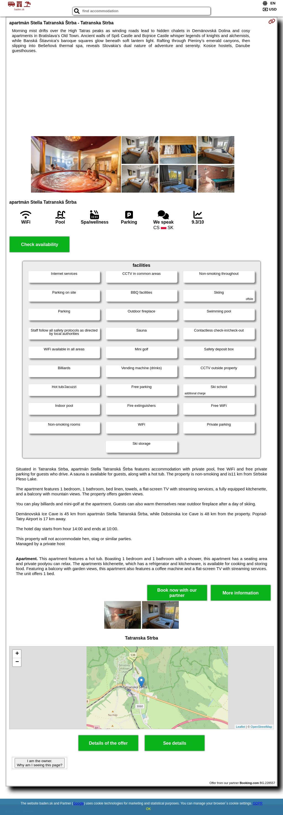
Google (78, 803)
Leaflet (240, 726)
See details (174, 743)
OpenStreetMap (261, 726)
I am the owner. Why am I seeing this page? (39, 763)
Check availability (39, 244)
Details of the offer (108, 743)
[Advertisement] (141, 94)
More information (240, 593)
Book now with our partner (177, 593)
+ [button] (17, 654)
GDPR (258, 803)
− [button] (17, 662)
